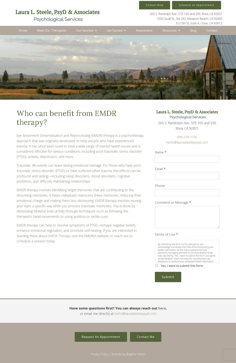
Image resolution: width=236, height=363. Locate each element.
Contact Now (154, 5)
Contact (211, 30)
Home (23, 30)
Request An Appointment (100, 337)
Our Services (84, 30)
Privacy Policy (99, 354)
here (162, 308)
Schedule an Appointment (196, 5)
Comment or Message (173, 202)
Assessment (144, 30)
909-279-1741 (187, 137)
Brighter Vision (135, 354)
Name (160, 152)
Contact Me (146, 337)
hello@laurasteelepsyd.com (187, 142)
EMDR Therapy (59, 236)
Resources (169, 30)
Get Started (114, 30)
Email (160, 169)
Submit (168, 277)
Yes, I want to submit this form (182, 266)
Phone (160, 185)
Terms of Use (166, 234)
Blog (193, 30)
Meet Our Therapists (51, 30)
